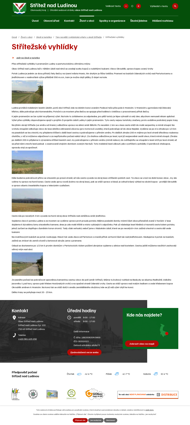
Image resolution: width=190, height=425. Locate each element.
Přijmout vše (80, 420)
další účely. (149, 410)
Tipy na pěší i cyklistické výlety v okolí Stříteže (78, 37)
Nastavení (110, 420)
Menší (126, 6)
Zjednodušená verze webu (85, 352)
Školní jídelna (138, 20)
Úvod (35, 20)
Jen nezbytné (95, 420)
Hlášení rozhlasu (162, 20)
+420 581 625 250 (27, 338)
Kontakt (69, 20)
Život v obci (87, 20)
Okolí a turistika (44, 37)
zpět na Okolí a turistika (28, 57)
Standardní (132, 6)
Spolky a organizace (112, 20)
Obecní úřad (51, 20)
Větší (138, 6)
